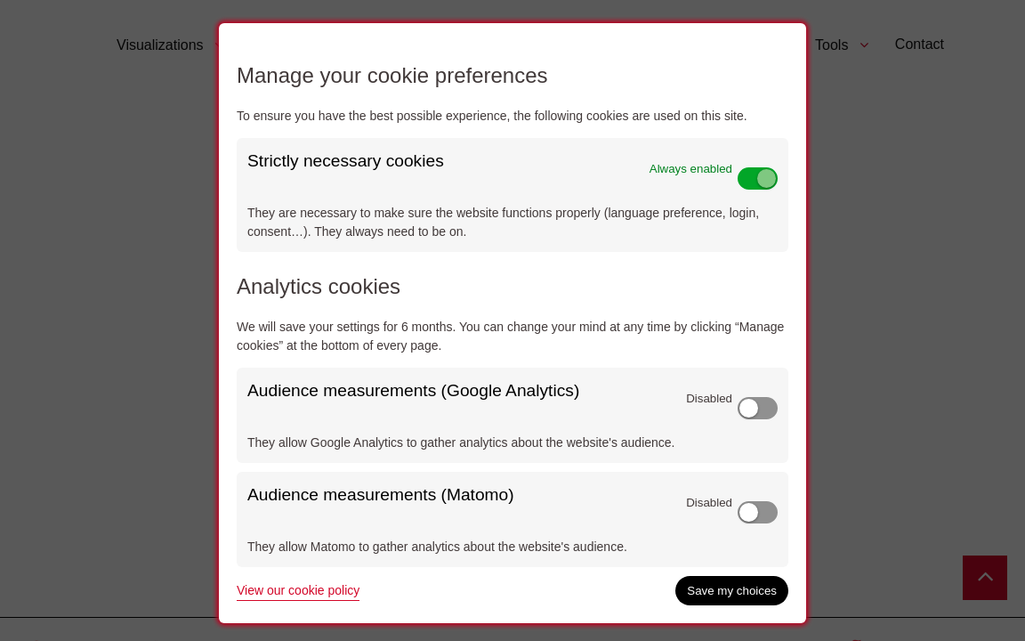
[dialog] (512, 323)
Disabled (709, 398)
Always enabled (691, 168)
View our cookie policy (298, 590)
